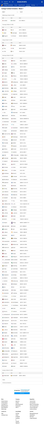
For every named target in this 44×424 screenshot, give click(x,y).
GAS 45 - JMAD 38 (23, 259)
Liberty (14, 226)
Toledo (14, 219)
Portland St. (15, 277)
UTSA (5, 51)
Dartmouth (15, 139)
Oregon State (15, 357)
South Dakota (6, 173)
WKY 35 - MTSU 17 (23, 194)
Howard (14, 253)
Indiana (14, 216)
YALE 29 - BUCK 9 (23, 66)
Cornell (14, 97)
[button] (37, 5)
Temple (5, 29)
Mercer (14, 250)
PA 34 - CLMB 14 (23, 106)
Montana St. (6, 176)
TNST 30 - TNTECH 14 (23, 320)
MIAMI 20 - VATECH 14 (24, 94)
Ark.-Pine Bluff (14, 375)
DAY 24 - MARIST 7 (23, 60)
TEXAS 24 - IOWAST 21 (24, 79)
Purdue (14, 338)
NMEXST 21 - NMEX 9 (23, 354)
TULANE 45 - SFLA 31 (23, 268)
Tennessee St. (6, 320)
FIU (12, 51)
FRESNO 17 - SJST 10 (23, 363)
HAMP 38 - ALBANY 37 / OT (24, 222)
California (5, 149)
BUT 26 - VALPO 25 (23, 146)
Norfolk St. (15, 152)
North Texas (15, 262)
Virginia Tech (15, 94)
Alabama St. (15, 179)
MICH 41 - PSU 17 (23, 91)
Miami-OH (5, 82)
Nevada (5, 366)
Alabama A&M (6, 375)
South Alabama (15, 305)
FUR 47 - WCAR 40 (23, 167)
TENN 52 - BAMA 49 (23, 232)
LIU (13, 124)
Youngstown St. (15, 161)
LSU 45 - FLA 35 (22, 308)
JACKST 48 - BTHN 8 (23, 244)
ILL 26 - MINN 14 (22, 85)
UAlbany (14, 222)
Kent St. (5, 219)
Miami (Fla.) (6, 94)
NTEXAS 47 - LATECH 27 (24, 262)
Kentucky (15, 335)
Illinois (15, 85)
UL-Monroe (6, 305)
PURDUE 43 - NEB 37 (23, 338)
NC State (6, 213)
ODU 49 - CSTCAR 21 (23, 88)
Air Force (5, 360)
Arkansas (5, 235)
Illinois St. (14, 173)
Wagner (5, 130)
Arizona (5, 284)
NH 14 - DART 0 (22, 139)
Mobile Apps (3, 409)
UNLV (14, 360)
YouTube (17, 413)
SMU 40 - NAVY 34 (22, 48)
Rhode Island (15, 112)
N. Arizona (5, 296)
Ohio (5, 238)
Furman (14, 167)
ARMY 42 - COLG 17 (23, 72)
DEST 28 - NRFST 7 (23, 152)
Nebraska (5, 338)
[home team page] (2, 20)
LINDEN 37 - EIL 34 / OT (24, 182)
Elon (4, 112)
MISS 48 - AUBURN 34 (24, 63)
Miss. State (7, 335)
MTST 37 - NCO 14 (23, 176)
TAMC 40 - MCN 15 (23, 351)
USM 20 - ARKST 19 (23, 299)
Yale (13, 66)
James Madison (7, 259)
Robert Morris (6, 121)
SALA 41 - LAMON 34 (23, 305)
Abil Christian (15, 271)
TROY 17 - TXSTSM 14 (23, 200)
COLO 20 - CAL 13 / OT (24, 149)
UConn (5, 164)
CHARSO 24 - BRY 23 (23, 247)
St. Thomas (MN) (16, 155)
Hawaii (14, 366)
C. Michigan (6, 69)
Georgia (14, 197)
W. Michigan (15, 238)
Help (2, 413)
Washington (15, 284)
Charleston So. (6, 247)
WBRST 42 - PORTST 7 (24, 277)
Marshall (13, 20)
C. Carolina (15, 88)
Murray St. (6, 265)
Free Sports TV (4, 404)
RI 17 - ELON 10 (22, 112)
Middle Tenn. (15, 194)
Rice (4, 287)
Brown (5, 45)
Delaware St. (6, 152)
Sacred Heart (15, 127)
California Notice (33, 409)
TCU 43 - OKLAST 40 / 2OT (24, 203)
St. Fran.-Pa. (6, 124)
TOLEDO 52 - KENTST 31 (24, 219)
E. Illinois (14, 182)
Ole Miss (15, 63)
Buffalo (5, 100)
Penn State (7, 91)
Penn (14, 106)
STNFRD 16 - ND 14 (23, 341)
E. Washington (15, 317)
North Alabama (15, 302)
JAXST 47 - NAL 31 (23, 302)
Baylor (5, 32)
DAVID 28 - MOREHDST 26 (24, 118)
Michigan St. (15, 256)
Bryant (14, 247)
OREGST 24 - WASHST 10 (24, 357)
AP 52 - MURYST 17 (23, 265)
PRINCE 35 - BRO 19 (22, 45)
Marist (14, 60)
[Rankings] (33, 5)
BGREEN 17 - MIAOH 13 (24, 82)
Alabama (6, 232)
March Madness (4, 407)
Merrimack (15, 130)
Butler (5, 146)
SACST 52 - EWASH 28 (24, 317)
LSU (4, 308)
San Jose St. (6, 363)
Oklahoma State (7, 203)
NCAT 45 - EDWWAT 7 (23, 109)
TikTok (17, 415)
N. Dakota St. (15, 191)
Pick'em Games (4, 401)
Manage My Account (34, 413)
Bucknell (5, 66)
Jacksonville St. (6, 302)
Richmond (14, 206)
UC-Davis (14, 296)
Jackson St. (6, 244)
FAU (13, 287)
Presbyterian (6, 274)
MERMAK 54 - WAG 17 (24, 130)
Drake (5, 155)
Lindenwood (6, 182)
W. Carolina (6, 167)
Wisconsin (6, 256)
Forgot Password (33, 418)
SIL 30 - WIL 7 (22, 170)
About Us (17, 401)
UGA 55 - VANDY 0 (23, 197)
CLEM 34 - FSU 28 (23, 329)
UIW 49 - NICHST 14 (23, 241)
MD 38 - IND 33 (22, 216)
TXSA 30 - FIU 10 (22, 51)
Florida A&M (6, 158)
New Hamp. (6, 139)
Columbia (5, 106)
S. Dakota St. (6, 191)
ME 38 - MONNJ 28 (23, 115)
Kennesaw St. (15, 103)
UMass (14, 100)
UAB (13, 229)
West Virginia (14, 32)
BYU (13, 235)
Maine (14, 115)
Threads (17, 421)
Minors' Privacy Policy (34, 404)
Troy (13, 200)
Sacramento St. (6, 317)
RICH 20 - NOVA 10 (23, 206)
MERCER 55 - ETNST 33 (24, 250)
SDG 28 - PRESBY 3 (23, 274)
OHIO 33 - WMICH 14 (23, 238)
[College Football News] (8, 5)
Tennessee (15, 232)
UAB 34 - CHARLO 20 (23, 229)
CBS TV (17, 407)
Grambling (14, 158)
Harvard (5, 253)
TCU (14, 203)
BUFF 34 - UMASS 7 (23, 100)
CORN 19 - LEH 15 (23, 97)
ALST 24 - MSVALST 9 (23, 179)
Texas (15, 79)
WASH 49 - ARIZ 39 (23, 284)
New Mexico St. (15, 354)
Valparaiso (15, 146)
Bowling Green (15, 82)
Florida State (15, 329)
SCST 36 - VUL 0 (22, 133)
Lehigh (5, 97)
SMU (13, 48)
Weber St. (5, 277)
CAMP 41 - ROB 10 (23, 121)
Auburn (5, 63)
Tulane (5, 268)
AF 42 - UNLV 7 (22, 360)
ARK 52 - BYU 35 (23, 235)
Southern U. (15, 311)
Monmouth (6, 115)
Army (14, 72)
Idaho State (15, 188)
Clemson (6, 329)
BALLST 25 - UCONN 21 (24, 164)
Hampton (5, 222)
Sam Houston (6, 293)
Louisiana (5, 20)
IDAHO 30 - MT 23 (23, 185)
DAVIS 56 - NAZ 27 (23, 296)
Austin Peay (15, 265)
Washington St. (6, 357)
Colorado (14, 149)
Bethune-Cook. (15, 244)
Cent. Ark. (5, 103)
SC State (14, 133)
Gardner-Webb (6, 226)
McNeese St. (15, 351)
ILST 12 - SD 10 (22, 173)
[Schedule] (28, 5)
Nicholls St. (15, 241)
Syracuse (15, 213)
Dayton (5, 60)
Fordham (14, 290)
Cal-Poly (5, 188)
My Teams (32, 416)
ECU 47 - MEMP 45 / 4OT (24, 332)
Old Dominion (6, 88)
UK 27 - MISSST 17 (23, 335)
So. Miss (14, 299)
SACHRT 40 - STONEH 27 (24, 127)
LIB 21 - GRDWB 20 (23, 226)
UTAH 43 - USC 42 (23, 344)
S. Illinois (14, 170)
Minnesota (6, 85)
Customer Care (4, 415)
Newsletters (32, 415)
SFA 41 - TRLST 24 (23, 323)
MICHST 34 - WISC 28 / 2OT (25, 256)
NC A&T (14, 109)
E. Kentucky (15, 293)
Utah (15, 344)
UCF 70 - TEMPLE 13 (22, 29)
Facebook (18, 418)
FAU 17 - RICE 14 (22, 287)
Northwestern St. (7, 314)
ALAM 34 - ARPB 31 (22, 375)
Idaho (5, 185)
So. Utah (5, 271)
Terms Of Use (32, 401)
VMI (4, 136)
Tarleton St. (6, 323)
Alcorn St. (5, 311)
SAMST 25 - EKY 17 (23, 293)
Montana (14, 185)
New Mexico (6, 354)
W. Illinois (5, 170)
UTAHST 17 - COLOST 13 (24, 326)
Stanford (5, 341)
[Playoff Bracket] (21, 5)
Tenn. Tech (15, 320)
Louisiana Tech (6, 262)
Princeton (14, 45)
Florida (14, 308)
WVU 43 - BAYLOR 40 (22, 32)
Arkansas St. (6, 299)
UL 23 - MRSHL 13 (22, 20)
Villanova (5, 206)
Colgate (5, 72)
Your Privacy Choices (34, 405)
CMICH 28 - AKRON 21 (23, 69)
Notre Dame (15, 341)
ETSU (5, 250)
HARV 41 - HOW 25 (23, 253)
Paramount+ (18, 405)
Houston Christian (16, 314)
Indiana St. (6, 161)
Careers (17, 402)
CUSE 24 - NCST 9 (23, 213)
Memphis (5, 332)
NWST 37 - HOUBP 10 (23, 314)
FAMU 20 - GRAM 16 (23, 158)
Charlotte (5, 229)
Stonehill (5, 127)
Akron (14, 69)
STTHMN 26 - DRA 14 (23, 155)
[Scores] (16, 5)
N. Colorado (15, 176)
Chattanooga (15, 136)
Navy (5, 48)
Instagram (18, 416)
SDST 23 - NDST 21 (23, 191)
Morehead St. (6, 118)
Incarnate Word (6, 241)
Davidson (14, 118)
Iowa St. (5, 79)
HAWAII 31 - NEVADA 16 (24, 366)
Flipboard (17, 422)
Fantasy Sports (4, 402)
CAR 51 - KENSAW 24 (23, 103)
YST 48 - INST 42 (23, 161)
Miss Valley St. (6, 179)
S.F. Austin (14, 323)
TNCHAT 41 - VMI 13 (23, 136)
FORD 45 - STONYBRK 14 (24, 290)
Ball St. (14, 164)
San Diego (14, 274)
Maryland (5, 216)
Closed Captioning (33, 407)
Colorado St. (15, 326)
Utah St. (5, 326)
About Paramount (19, 404)
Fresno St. (14, 363)
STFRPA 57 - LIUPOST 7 (24, 124)
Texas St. (5, 200)
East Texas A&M (7, 351)
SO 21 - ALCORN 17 (23, 311)
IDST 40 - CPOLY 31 (23, 188)
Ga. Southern (15, 259)
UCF (13, 29)
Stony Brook (6, 290)
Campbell (14, 121)
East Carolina (15, 332)
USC (5, 344)
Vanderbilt (6, 197)
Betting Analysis (4, 405)
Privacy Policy (32, 402)
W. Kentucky (6, 194)
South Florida (15, 268)
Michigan (15, 91)
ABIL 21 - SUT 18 (22, 271)
